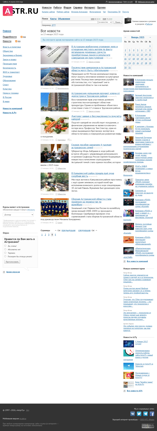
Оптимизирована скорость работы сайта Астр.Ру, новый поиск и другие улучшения (138, 355)
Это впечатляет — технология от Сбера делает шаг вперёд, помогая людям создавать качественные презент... (137, 316)
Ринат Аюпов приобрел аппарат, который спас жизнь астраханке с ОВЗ (143, 107)
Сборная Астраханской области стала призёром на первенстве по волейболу (91, 201)
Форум (67, 7)
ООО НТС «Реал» (147, 419)
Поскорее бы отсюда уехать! (20, 256)
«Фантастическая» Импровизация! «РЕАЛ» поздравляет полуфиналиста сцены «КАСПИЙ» (138, 253)
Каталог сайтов (48, 11)
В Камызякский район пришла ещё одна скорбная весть (92, 175)
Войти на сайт (128, 2)
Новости (47, 7)
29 (150, 63)
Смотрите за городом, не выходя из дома (144, 192)
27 (142, 63)
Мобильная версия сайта (146, 2)
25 (133, 63)
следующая (84, 230)
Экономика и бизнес (12, 55)
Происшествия (10, 63)
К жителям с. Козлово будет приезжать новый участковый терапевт (144, 129)
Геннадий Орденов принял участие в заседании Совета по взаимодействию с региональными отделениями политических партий (138, 143)
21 (146, 58)
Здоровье (7, 76)
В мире (6, 101)
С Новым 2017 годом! (141, 342)
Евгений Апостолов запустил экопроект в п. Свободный (144, 97)
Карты (53, 18)
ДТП (54, 25)
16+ (27, 410)
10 (129, 54)
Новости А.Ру (9, 112)
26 (138, 63)
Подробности (10, 37)
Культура (7, 88)
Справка (77, 7)
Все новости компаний (137, 261)
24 (129, 63)
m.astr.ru (22, 418)
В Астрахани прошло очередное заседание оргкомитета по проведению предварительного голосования (138, 85)
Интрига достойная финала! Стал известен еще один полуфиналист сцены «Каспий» (138, 228)
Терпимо (11, 253)
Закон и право (9, 59)
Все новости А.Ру (134, 390)
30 (125, 67)
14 (146, 54)
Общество (8, 51)
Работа (57, 7)
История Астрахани (79, 11)
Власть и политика (12, 46)
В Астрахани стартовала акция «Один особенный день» (143, 118)
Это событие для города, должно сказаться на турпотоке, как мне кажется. (137, 328)
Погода (125, 11)
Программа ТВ (114, 11)
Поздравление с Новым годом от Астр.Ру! (142, 375)
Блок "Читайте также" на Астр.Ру (144, 383)
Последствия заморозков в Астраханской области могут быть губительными (93, 69)
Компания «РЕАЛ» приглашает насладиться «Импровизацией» (143, 240)
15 (150, 54)
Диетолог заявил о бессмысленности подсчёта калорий (96, 118)
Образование (9, 80)
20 (142, 58)
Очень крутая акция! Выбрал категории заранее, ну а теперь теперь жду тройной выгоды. (136, 290)
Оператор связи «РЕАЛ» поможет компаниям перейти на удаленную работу (144, 183)
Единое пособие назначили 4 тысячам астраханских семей (91, 146)
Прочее (101, 7)
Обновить (31, 210)
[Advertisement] (19, 160)
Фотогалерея (95, 11)
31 (129, 67)
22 (150, 58)
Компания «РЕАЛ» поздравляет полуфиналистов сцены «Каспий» (142, 203)
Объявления (64, 18)
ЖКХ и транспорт (11, 72)
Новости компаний (12, 108)
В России (7, 97)
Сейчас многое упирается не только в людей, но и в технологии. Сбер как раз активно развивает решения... (138, 278)
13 (142, 54)
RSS (23, 37)
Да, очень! (12, 246)
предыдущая (68, 230)
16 (125, 58)
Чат (104, 11)
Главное (7, 31)
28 (146, 63)
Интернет (89, 7)
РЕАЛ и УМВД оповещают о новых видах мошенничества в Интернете (138, 170)
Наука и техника (10, 93)
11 (133, 54)
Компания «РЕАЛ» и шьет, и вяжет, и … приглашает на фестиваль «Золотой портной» (138, 215)
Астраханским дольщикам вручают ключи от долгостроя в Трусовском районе (95, 95)
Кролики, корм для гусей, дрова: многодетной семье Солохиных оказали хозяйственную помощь (137, 157)
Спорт (6, 84)
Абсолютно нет (14, 249)
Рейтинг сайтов (63, 11)
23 (125, 63)
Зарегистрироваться (115, 2)
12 (138, 54)
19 (138, 58)
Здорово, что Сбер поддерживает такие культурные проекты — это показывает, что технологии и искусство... (138, 302)
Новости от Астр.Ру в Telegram (144, 365)
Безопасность (9, 67)
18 (133, 58)
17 (129, 58)
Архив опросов (13, 272)
